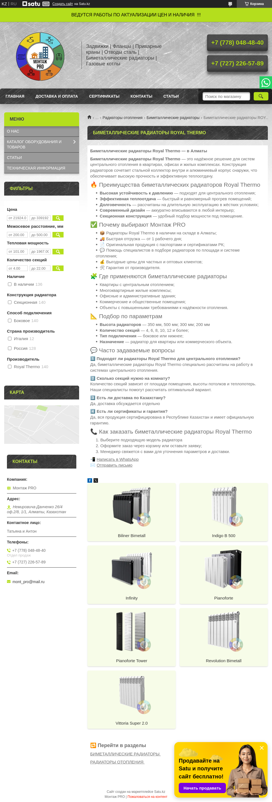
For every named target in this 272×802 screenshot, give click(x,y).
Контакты (141, 96)
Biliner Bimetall (131, 535)
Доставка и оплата (57, 96)
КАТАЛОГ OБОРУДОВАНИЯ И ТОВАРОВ (34, 144)
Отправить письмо (114, 465)
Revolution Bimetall (223, 660)
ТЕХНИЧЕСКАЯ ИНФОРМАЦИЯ (36, 168)
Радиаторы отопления (123, 117)
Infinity (132, 598)
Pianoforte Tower (131, 660)
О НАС (13, 131)
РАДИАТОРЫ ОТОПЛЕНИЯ (117, 762)
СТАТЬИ (14, 157)
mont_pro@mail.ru (28, 582)
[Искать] (261, 96)
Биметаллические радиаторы (173, 117)
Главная (15, 96)
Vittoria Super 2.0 (132, 723)
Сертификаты (104, 96)
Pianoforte (223, 598)
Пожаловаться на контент (147, 797)
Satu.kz (159, 792)
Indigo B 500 (223, 535)
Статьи (171, 96)
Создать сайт (62, 4)
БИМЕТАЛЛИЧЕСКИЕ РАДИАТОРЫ (125, 754)
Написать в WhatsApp (117, 459)
